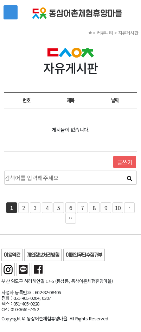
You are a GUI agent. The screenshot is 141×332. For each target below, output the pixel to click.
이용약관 (12, 255)
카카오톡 (23, 269)
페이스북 (38, 269)
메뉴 (11, 12)
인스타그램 (8, 269)
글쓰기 (125, 162)
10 (117, 208)
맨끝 (70, 218)
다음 (129, 207)
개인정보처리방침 (43, 255)
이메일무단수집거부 (84, 255)
